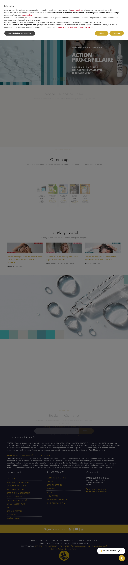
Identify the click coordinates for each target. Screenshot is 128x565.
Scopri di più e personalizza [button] (19, 33)
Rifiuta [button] (101, 33)
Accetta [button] (116, 33)
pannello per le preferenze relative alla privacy (75, 27)
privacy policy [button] (76, 10)
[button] (123, 6)
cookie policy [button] (27, 15)
